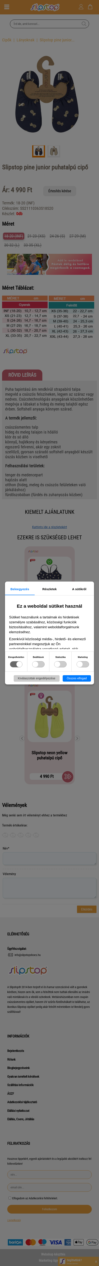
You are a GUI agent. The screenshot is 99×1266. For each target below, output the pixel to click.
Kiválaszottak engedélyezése (36, 678)
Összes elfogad (77, 678)
